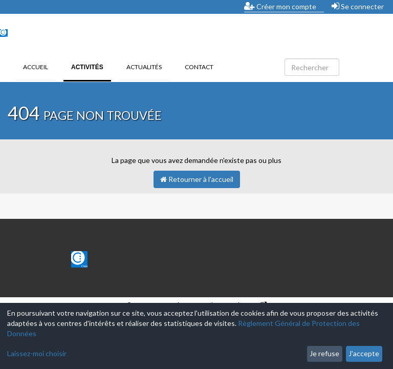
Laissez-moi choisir (37, 353)
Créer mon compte (280, 6)
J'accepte (363, 353)
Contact (199, 67)
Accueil (35, 67)
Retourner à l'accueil (196, 179)
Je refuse (324, 353)
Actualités (144, 67)
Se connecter (358, 6)
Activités (91, 66)
